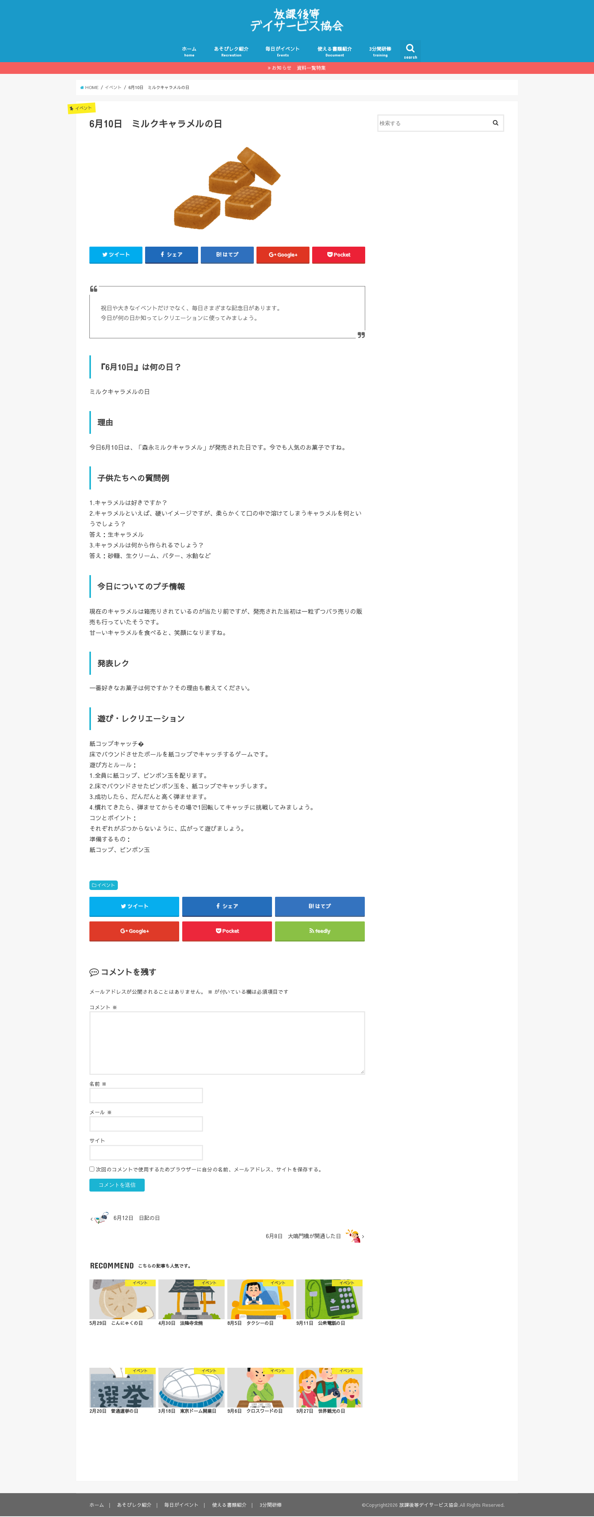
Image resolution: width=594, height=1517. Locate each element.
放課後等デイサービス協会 (428, 1505)
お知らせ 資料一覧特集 (299, 68)
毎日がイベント (283, 52)
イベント (106, 885)
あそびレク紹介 (231, 52)
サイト (97, 1141)
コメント (103, 1008)
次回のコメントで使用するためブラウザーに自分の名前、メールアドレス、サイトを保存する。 (210, 1170)
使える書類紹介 (334, 52)
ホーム (189, 52)
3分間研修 (380, 52)
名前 (98, 1084)
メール (100, 1113)
